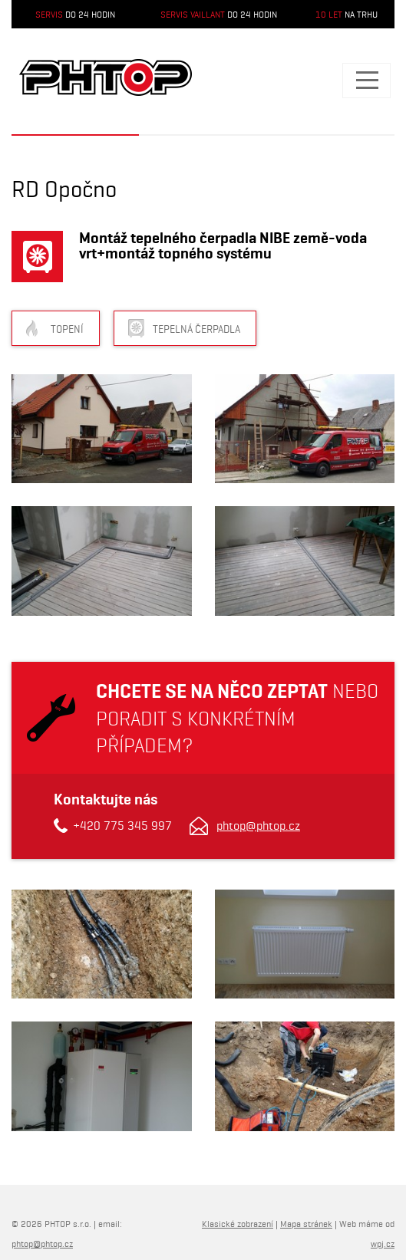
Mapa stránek (306, 1223)
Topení (67, 329)
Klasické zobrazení (237, 1223)
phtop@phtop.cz (258, 825)
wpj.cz (382, 1243)
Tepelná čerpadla (196, 329)
